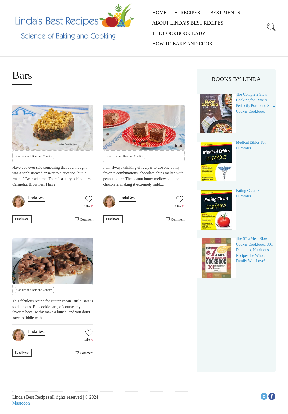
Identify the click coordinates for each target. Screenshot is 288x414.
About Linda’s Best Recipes (187, 23)
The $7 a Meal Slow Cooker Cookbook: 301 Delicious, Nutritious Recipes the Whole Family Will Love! (254, 249)
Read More (22, 219)
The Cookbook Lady (179, 33)
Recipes (190, 12)
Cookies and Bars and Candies (34, 156)
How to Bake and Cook (182, 43)
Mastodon (21, 403)
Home (159, 12)
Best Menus (225, 12)
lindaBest (36, 197)
